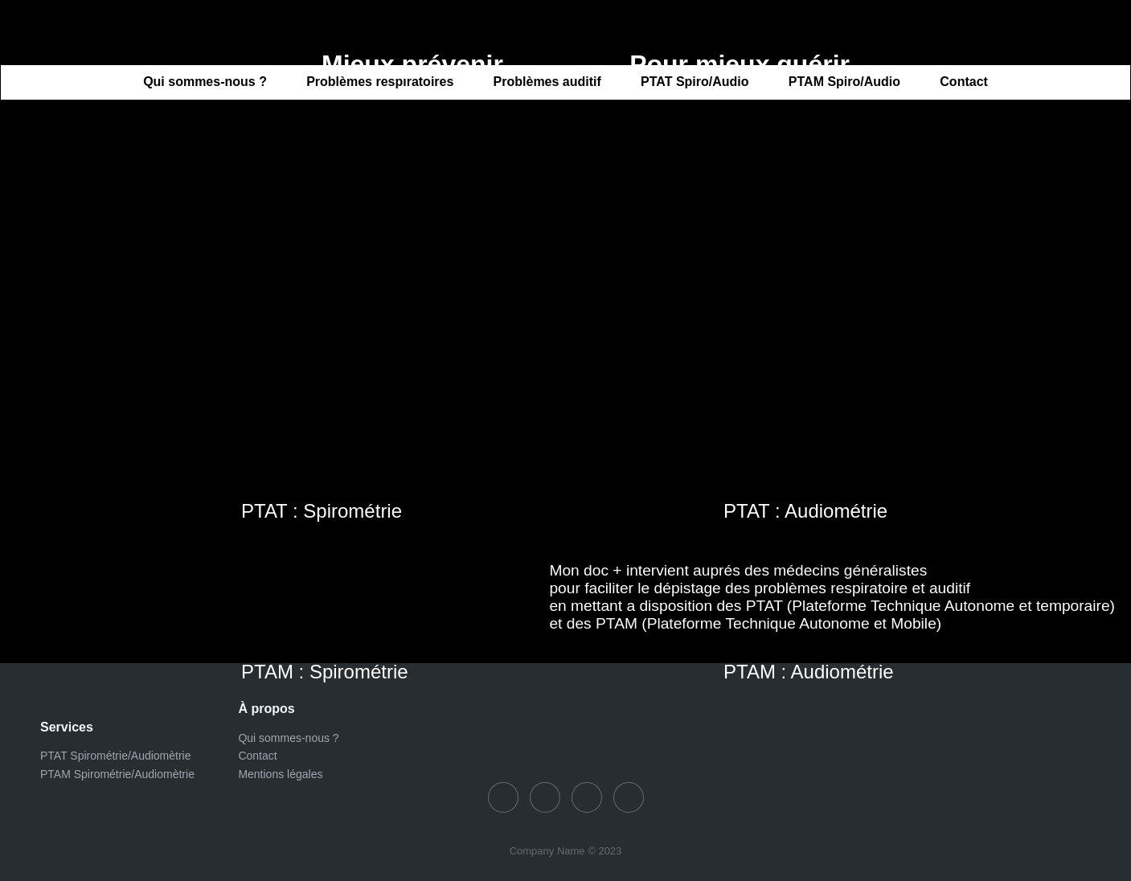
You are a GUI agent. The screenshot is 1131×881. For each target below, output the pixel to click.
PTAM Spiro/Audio (844, 82)
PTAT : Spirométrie (321, 511)
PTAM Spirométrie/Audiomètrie (117, 774)
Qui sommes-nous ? (205, 82)
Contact (964, 82)
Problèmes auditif (547, 82)
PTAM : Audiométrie (808, 671)
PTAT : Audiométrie (805, 511)
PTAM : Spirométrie (324, 671)
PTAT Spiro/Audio (695, 82)
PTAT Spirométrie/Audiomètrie (115, 755)
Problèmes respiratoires (379, 82)
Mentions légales (280, 774)
